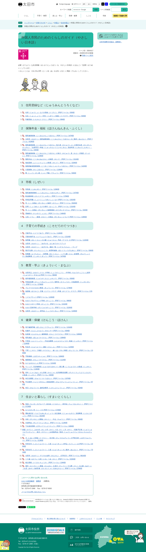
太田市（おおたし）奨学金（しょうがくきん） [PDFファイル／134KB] (51, 311)
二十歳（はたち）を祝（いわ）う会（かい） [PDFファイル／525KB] (50, 459)
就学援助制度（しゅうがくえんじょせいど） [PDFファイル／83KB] (49, 278)
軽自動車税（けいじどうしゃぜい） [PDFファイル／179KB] (47, 196)
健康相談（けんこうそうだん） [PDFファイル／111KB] (45, 360)
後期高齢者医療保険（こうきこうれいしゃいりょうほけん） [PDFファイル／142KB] (56, 166)
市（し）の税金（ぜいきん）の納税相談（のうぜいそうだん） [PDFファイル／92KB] (56, 210)
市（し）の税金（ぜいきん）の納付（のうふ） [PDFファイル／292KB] (51, 203)
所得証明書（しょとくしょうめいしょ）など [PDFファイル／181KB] (50, 200)
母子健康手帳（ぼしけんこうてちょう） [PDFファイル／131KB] (48, 327)
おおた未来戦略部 (27, 481)
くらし (50, 23)
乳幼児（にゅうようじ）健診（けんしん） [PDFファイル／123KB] (49, 347)
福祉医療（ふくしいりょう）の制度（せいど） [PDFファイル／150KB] (51, 163)
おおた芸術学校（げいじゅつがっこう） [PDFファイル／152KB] (48, 307)
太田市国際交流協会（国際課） (110, 42)
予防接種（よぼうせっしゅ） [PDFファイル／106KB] (44, 356)
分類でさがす (41, 23)
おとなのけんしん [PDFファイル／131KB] (40, 363)
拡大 (89, 4)
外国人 (56, 23)
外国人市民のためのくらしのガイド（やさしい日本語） (44, 26)
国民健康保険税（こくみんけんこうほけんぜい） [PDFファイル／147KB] (52, 193)
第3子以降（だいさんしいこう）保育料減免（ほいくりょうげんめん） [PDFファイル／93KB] (59, 250)
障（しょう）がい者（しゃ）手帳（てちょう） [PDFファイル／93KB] (50, 173)
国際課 (38, 481)
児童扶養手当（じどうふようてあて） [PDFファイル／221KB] (47, 237)
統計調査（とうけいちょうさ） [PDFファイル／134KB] (45, 462)
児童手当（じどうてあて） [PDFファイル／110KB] (43, 233)
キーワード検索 (65, 9)
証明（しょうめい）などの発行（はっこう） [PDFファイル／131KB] (50, 206)
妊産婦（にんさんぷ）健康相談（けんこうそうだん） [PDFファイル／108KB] (53, 334)
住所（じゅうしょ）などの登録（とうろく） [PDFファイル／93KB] (49, 112)
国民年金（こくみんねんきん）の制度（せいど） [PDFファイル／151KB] (52, 159)
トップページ (29, 23)
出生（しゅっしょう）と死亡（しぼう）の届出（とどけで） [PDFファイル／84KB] (55, 116)
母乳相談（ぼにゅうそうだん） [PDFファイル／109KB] (45, 337)
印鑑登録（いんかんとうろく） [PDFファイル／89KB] (45, 119)
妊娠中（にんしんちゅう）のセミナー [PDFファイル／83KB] (47, 331)
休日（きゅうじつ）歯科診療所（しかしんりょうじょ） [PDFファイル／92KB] (54, 388)
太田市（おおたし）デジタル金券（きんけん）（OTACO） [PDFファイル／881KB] (55, 456)
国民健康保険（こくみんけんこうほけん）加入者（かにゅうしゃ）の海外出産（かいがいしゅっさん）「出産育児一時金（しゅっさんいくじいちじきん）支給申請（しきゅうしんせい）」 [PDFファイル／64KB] (57, 147)
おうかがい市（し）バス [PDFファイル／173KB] (43, 410)
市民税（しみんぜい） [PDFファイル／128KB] (42, 189)
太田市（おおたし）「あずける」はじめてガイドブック (45, 243)
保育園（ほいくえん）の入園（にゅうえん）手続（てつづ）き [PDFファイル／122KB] (56, 240)
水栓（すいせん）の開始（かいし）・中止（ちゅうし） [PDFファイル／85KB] (54, 419)
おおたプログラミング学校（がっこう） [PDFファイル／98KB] (48, 300)
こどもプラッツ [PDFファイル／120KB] (39, 297)
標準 (84, 4)
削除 (66, 26)
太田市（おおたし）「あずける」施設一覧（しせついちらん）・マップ (51, 247)
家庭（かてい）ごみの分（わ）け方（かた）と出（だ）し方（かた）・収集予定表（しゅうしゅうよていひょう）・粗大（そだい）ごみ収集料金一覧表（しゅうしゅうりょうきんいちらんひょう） (57, 432)
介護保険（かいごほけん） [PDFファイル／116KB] (43, 169)
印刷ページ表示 (87, 55)
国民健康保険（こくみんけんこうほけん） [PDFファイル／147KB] (49, 136)
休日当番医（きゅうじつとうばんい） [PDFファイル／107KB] (47, 378)
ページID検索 (105, 9)
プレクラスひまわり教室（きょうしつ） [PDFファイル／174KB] (48, 288)
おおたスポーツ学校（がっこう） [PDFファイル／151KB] (46, 304)
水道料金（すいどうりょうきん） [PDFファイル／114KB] (46, 423)
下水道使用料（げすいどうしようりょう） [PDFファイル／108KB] (49, 426)
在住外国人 (65, 23)
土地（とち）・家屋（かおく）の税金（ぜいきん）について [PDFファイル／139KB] (56, 217)
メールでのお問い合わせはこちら (33, 492)
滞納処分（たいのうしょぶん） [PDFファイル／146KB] (45, 213)
